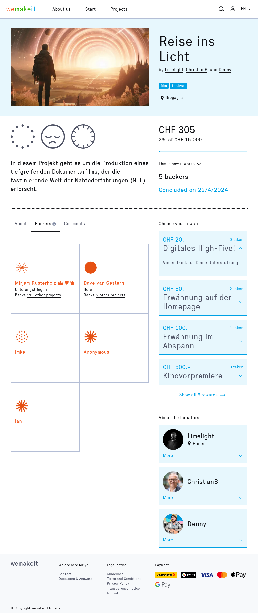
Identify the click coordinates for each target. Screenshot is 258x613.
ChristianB (196, 69)
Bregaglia (174, 97)
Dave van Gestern (104, 283)
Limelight (174, 69)
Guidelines (115, 574)
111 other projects (44, 295)
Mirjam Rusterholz (35, 283)
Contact (65, 574)
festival (178, 85)
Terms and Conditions (124, 579)
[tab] (21, 224)
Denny (225, 69)
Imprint (112, 593)
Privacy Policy (118, 583)
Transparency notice (123, 588)
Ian (18, 421)
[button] (221, 9)
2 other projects (110, 295)
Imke (20, 352)
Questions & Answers (75, 579)
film (163, 85)
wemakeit (24, 563)
